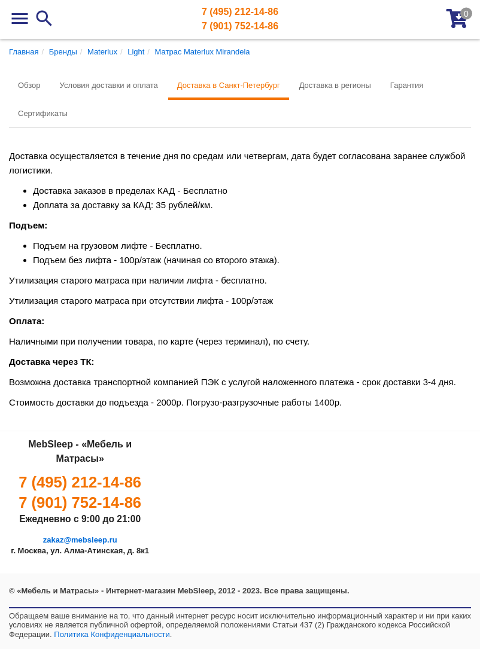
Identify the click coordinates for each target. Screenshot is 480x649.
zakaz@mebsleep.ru (80, 539)
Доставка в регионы (335, 85)
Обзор (29, 85)
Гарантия (406, 85)
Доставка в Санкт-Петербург (228, 85)
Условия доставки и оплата (109, 85)
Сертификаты (43, 113)
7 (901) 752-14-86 (240, 26)
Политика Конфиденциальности (112, 634)
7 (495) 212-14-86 (240, 12)
